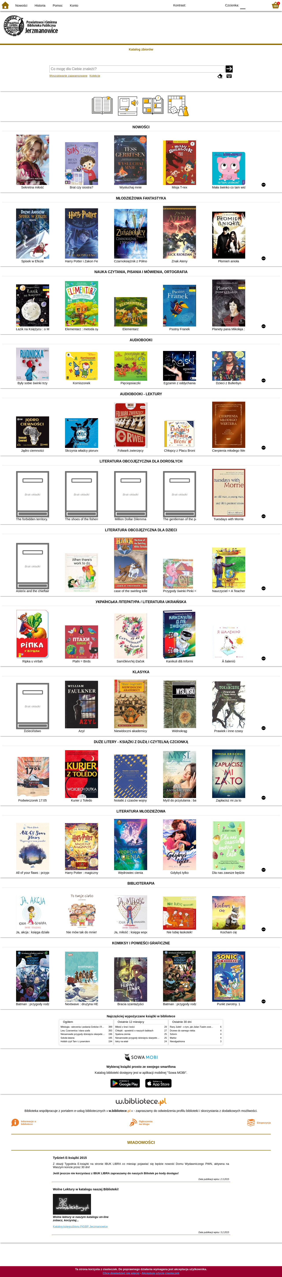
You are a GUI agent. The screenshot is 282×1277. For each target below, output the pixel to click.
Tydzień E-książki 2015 (70, 1158)
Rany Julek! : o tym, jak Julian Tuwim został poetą (194, 1027)
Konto (74, 5)
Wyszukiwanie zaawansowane (68, 75)
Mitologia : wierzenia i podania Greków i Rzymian (85, 1027)
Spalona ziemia (122, 1034)
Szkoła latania (67, 1038)
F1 (250, 5)
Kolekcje (94, 75)
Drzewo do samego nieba (182, 1030)
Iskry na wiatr (121, 1041)
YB (208, 5)
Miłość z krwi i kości (125, 1027)
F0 (243, 5)
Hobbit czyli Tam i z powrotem (75, 1041)
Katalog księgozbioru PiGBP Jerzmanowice (80, 1226)
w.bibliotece (120, 1111)
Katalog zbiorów (141, 49)
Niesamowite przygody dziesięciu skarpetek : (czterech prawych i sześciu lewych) (101, 1034)
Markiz (173, 1038)
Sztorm (173, 1034)
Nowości (21, 5)
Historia (40, 5)
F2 (260, 5)
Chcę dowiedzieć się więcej (121, 1273)
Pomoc (58, 5)
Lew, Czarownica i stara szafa (75, 1030)
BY (217, 5)
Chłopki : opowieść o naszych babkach (134, 1030)
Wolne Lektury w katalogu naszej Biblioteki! (86, 1189)
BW (200, 5)
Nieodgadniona (177, 1041)
